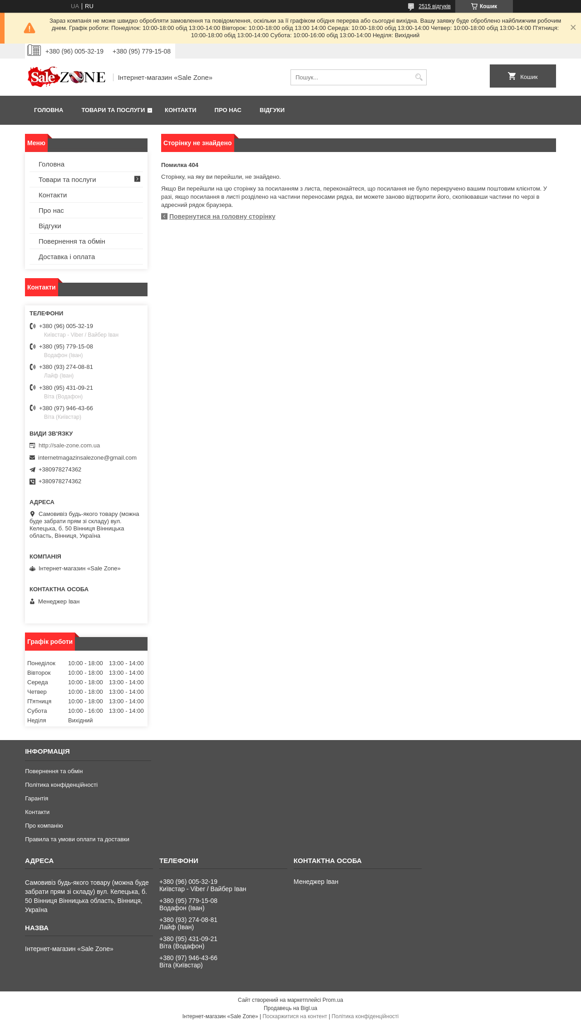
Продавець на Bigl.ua (290, 1008)
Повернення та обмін (72, 241)
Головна (48, 110)
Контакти (181, 110)
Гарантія (36, 798)
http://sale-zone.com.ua (69, 445)
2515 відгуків (435, 6)
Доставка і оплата (67, 256)
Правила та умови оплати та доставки (77, 839)
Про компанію (44, 825)
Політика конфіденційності (61, 784)
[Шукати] (419, 77)
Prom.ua (333, 1000)
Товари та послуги (113, 110)
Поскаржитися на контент (294, 1016)
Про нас (228, 110)
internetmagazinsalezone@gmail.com (87, 457)
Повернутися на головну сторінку (222, 216)
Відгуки (272, 110)
